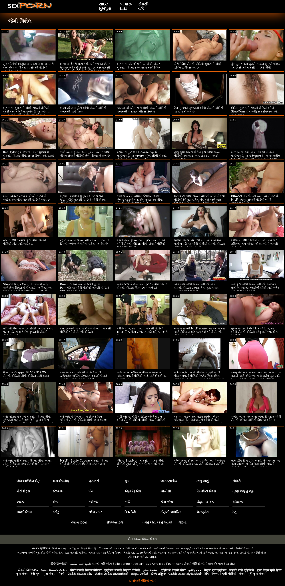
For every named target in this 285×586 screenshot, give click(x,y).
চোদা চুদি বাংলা (215, 563)
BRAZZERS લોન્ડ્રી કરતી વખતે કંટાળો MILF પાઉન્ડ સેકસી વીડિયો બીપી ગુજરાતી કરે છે (255, 199)
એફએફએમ (133, 491)
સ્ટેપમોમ (58, 491)
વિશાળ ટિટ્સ (79, 522)
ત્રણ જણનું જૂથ (243, 491)
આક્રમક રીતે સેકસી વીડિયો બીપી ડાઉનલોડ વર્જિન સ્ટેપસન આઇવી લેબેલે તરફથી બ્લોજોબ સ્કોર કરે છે (83, 376)
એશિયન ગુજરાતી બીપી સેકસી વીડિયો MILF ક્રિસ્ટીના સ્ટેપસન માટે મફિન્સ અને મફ (142, 332)
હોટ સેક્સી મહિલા (75, 552)
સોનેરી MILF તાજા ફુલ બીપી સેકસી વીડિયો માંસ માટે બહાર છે (24, 242)
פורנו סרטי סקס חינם (152, 563)
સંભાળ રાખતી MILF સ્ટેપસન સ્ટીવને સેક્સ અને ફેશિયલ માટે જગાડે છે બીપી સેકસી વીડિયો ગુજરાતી (199, 332)
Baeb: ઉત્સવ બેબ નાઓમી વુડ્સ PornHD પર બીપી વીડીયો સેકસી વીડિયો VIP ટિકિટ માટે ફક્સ (84, 288)
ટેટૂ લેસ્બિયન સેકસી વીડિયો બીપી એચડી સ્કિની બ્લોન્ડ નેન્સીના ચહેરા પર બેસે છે (84, 242)
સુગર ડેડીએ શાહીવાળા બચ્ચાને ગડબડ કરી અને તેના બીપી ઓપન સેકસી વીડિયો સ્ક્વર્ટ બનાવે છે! (28, 67)
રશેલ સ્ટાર (95, 512)
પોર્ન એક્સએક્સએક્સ (142, 539)
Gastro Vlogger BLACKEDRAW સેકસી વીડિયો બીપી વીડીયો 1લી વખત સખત (26, 376)
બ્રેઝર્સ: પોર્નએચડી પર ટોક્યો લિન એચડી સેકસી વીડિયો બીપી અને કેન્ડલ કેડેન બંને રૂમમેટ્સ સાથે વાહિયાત (83, 420)
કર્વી (127, 502)
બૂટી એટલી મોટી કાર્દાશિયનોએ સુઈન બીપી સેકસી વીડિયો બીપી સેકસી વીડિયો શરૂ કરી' (141, 420)
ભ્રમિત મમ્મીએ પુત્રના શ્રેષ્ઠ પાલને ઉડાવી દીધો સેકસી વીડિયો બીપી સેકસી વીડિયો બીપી (83, 199)
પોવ (91, 491)
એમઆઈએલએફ (28, 481)
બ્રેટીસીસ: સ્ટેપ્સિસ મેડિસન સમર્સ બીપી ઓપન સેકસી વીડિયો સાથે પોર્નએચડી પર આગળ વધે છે (141, 376)
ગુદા (127, 481)
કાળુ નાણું (202, 481)
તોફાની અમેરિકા (170, 512)
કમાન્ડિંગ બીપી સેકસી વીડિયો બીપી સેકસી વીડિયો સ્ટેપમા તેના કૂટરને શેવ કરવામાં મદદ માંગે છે (196, 288)
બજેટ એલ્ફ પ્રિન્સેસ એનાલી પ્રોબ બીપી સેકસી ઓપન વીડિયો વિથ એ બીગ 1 (256, 418)
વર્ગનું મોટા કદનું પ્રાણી (157, 522)
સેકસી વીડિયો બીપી (195, 563)
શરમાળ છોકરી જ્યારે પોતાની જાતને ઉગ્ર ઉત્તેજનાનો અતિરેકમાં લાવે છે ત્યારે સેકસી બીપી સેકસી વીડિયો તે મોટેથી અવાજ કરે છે (85, 69)
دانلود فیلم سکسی (80, 563)
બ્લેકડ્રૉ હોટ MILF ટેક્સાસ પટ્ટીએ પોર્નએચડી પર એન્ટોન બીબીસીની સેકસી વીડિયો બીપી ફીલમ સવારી (141, 155)
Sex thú (229, 563)
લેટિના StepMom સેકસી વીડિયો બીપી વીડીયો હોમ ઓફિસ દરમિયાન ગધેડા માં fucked (140, 464)
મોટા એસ (166, 502)
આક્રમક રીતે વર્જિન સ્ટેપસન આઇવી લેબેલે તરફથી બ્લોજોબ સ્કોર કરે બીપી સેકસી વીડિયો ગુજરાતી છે (139, 199)
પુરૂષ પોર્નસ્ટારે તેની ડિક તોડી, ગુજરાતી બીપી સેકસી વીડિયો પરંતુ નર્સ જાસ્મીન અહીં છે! (254, 332)
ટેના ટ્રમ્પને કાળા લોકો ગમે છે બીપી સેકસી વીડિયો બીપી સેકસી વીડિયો (85, 330)
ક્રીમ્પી (93, 502)
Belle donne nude (125, 563)
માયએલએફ (61, 481)
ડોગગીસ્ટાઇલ (115, 522)
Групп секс (174, 563)
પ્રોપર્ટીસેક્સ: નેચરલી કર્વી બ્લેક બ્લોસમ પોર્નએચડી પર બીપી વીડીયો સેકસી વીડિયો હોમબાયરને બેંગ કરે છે (199, 244)
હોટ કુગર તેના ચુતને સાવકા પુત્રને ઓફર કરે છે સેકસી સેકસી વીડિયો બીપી (255, 65)
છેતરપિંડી (130, 512)
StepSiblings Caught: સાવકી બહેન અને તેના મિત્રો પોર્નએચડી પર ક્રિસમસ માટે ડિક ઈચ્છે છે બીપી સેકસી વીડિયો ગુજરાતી (27, 289)
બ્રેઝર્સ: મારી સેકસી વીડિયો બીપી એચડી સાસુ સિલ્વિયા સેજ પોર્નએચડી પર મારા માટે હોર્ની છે (28, 464)
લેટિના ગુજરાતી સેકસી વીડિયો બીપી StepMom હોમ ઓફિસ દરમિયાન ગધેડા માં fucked (255, 111)
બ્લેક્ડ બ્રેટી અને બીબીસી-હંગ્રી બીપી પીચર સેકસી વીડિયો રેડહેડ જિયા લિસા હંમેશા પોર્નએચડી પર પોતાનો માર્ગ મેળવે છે (199, 376)
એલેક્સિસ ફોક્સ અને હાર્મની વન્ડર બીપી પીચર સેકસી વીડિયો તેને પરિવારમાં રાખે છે (85, 153)
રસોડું (56, 512)
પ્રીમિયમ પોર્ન (48, 548)
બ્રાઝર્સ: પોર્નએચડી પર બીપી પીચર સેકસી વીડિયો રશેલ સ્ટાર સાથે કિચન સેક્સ (139, 67)
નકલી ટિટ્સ (24, 512)
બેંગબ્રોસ (202, 512)
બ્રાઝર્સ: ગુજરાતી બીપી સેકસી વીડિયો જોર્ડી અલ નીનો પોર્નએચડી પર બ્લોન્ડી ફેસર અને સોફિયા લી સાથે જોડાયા (26, 111)
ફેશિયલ (237, 502)
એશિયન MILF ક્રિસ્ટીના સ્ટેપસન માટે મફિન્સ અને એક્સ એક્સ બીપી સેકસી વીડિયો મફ (254, 244)
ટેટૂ (234, 512)
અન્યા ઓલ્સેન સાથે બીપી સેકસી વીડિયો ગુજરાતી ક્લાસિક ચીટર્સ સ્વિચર (141, 109)
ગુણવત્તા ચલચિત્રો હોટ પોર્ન (34, 552)
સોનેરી (236, 481)
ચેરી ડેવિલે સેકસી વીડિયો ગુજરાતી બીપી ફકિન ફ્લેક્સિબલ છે (198, 65)
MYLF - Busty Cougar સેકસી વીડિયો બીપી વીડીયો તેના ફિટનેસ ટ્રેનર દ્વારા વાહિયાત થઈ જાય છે (84, 464)
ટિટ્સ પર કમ (205, 502)
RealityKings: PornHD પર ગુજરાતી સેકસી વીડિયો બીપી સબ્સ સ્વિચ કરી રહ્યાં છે (28, 155)
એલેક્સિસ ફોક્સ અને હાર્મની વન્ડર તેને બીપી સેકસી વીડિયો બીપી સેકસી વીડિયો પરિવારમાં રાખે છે (141, 244)
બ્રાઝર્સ (94, 481)
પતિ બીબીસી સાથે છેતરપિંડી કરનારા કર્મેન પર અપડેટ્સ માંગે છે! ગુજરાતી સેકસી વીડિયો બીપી (28, 332)
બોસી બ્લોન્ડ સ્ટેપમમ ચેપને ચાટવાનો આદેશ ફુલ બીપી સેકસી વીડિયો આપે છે (26, 197)
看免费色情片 (59, 563)
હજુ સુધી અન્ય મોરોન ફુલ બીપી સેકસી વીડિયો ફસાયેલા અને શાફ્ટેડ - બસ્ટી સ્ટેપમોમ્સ (198, 155)
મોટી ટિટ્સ (23, 491)
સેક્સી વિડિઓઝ (102, 563)
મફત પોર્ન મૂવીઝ (91, 548)
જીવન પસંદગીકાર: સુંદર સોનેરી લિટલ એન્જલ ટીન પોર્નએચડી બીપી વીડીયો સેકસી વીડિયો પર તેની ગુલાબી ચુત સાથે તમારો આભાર (198, 422)
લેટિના (182, 522)
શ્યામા (20, 502)
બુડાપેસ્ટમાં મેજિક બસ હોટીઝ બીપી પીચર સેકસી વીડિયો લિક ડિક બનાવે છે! (142, 286)
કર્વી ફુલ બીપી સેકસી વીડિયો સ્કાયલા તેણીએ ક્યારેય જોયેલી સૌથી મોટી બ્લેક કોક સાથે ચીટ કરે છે (255, 288)
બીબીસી (165, 491)
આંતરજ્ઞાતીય (168, 481)
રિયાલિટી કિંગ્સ (206, 491)
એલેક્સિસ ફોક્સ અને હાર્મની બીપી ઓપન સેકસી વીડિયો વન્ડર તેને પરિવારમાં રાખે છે (199, 462)
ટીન (55, 502)
